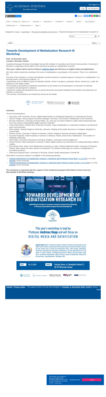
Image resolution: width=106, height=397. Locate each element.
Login (83, 8)
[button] (95, 36)
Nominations (90, 22)
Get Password (92, 8)
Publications (10, 25)
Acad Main (25, 32)
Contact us (16, 22)
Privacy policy (19, 287)
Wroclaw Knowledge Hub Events (44, 32)
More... (95, 43)
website (12, 161)
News (78, 22)
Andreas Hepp (48, 69)
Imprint (9, 287)
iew (11, 43)
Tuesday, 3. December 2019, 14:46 (76, 287)
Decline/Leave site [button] (75, 379)
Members (47, 22)
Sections (36, 22)
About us (25, 22)
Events (69, 22)
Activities (59, 22)
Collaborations (25, 25)
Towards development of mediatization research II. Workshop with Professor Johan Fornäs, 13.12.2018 (49, 163)
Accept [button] (92, 379)
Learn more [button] (58, 383)
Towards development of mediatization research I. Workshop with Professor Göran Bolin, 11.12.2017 (48, 159)
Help (37, 25)
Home (8, 22)
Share (78, 16)
